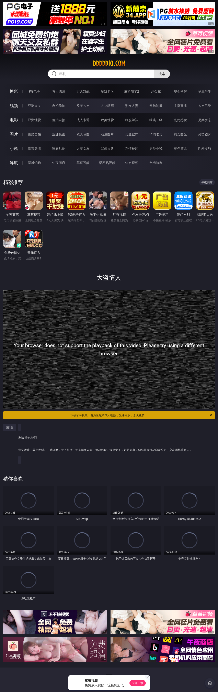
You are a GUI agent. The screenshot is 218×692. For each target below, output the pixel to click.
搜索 (162, 74)
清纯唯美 (155, 134)
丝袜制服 (155, 105)
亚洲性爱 (34, 120)
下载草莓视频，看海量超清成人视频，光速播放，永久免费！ (141, 415)
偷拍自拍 (58, 120)
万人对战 (83, 91)
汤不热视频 (107, 163)
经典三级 (155, 120)
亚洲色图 (58, 134)
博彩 (14, 91)
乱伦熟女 (180, 120)
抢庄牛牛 (204, 91)
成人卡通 (83, 120)
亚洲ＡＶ (34, 105)
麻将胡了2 (131, 91)
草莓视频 (83, 163)
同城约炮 (34, 163)
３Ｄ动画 (107, 105)
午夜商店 (58, 163)
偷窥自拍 (34, 134)
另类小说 (155, 148)
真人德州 (58, 91)
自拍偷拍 (58, 105)
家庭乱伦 (58, 148)
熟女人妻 (131, 105)
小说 (14, 148)
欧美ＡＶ (83, 105)
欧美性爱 (107, 120)
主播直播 (180, 105)
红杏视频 (131, 163)
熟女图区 (180, 134)
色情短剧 (155, 163)
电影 (14, 120)
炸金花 (156, 91)
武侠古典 (107, 148)
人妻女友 (83, 148)
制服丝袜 (131, 120)
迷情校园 (131, 148)
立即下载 (137, 683)
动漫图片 (107, 134)
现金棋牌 (180, 91)
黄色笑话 (180, 148)
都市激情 (34, 148)
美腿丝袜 (131, 134)
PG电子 (34, 91)
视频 (14, 105)
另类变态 (204, 120)
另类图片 (204, 134)
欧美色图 (83, 134)
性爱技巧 (204, 148)
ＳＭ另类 (204, 105)
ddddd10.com (109, 63)
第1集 (9, 427)
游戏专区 (107, 91)
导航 (14, 162)
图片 (14, 134)
